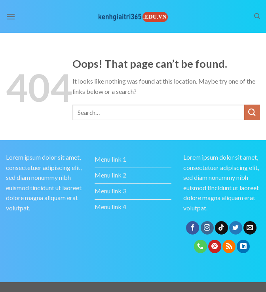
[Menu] (10, 16)
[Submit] (252, 112)
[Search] (257, 16)
